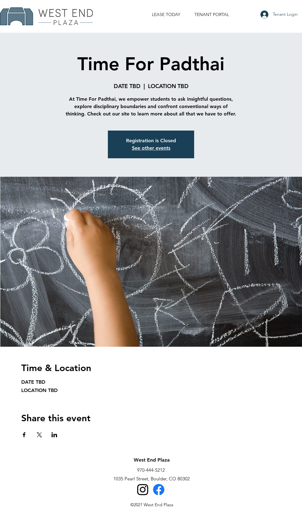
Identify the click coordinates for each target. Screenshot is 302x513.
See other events (151, 148)
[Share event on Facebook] (24, 434)
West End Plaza (152, 460)
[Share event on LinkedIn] (54, 434)
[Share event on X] (39, 434)
